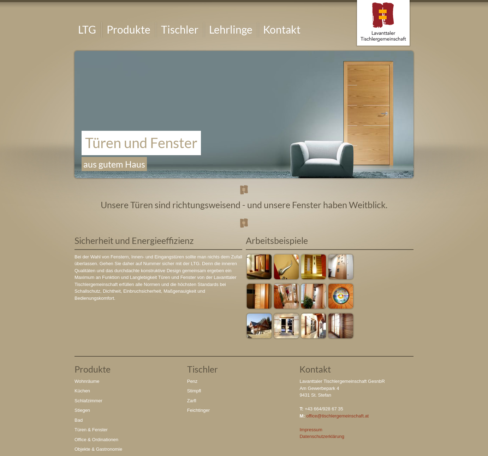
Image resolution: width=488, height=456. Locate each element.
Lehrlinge (230, 29)
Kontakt (281, 29)
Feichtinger (198, 410)
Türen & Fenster (91, 429)
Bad (79, 420)
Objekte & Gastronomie (98, 449)
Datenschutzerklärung (321, 436)
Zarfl (191, 400)
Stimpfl (194, 390)
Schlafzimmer (88, 400)
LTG (87, 29)
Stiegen (82, 410)
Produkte (128, 29)
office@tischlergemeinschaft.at (337, 416)
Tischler (179, 29)
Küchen (82, 390)
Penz (192, 381)
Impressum (310, 429)
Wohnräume (87, 381)
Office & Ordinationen (96, 439)
